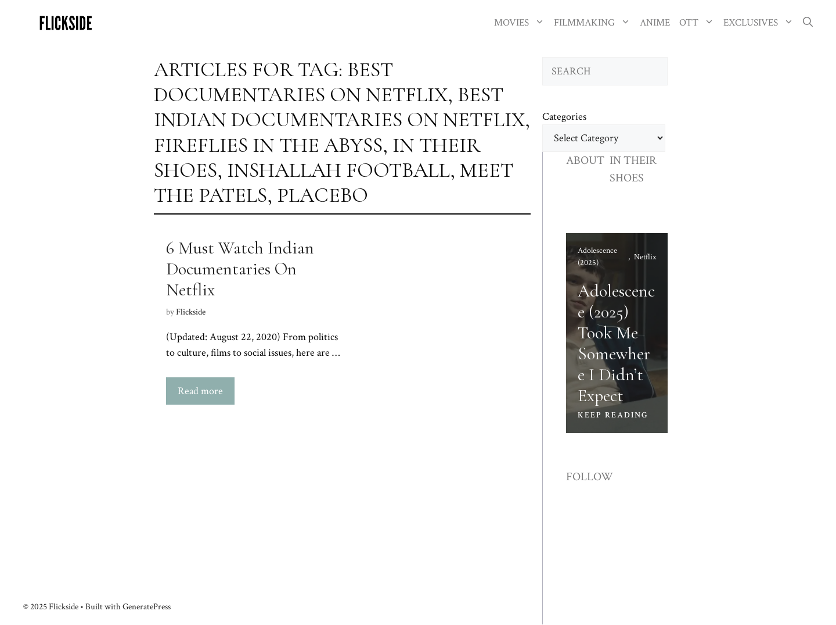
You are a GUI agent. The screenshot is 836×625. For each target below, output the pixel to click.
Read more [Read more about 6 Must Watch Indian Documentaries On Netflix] (200, 391)
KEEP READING (613, 415)
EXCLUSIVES (760, 23)
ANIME (655, 22)
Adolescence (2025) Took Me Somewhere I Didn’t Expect (616, 343)
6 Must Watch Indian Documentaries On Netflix (240, 269)
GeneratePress (146, 606)
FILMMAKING (594, 23)
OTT (699, 23)
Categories (564, 116)
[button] (807, 23)
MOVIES (521, 23)
